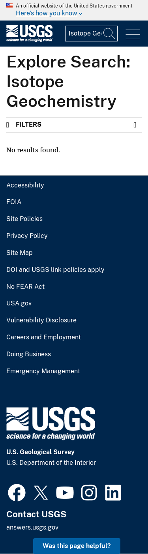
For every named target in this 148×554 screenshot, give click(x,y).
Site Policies (24, 219)
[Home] (29, 40)
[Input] (91, 33)
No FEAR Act (25, 286)
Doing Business (28, 354)
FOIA (13, 202)
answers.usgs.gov (32, 527)
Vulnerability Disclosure (41, 320)
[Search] (110, 33)
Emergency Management (43, 371)
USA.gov (19, 303)
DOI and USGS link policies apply (55, 269)
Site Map (19, 252)
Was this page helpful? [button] (77, 546)
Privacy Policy (27, 236)
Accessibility (25, 185)
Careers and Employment (43, 337)
